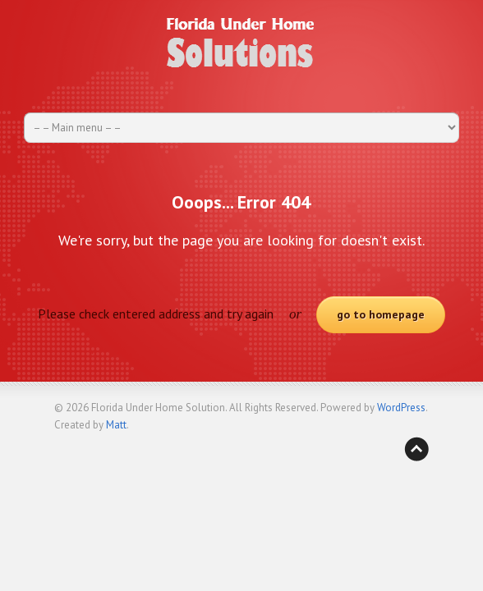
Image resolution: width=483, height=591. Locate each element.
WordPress (401, 408)
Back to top (416, 449)
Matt (116, 425)
